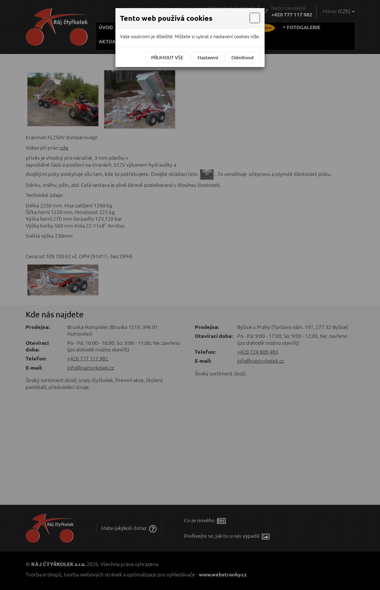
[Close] (255, 18)
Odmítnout (242, 57)
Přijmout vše (167, 57)
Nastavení (208, 57)
